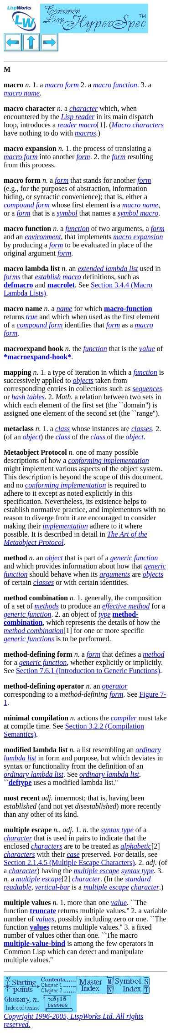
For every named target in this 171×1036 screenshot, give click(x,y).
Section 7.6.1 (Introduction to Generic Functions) (88, 670)
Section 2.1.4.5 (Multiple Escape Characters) (69, 862)
